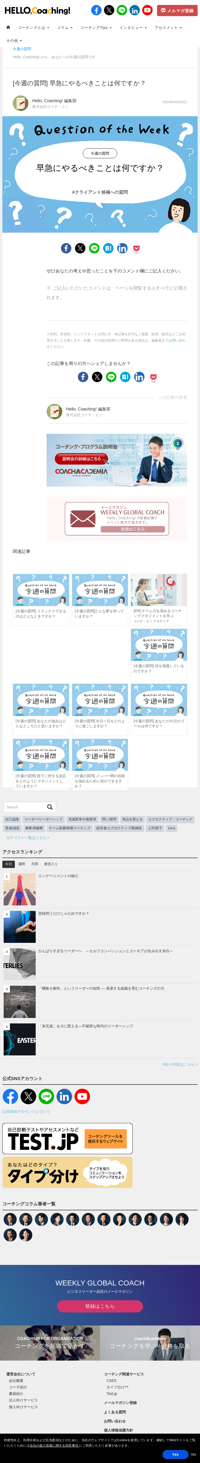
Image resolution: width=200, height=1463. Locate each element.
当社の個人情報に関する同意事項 (54, 1445)
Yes (175, 1454)
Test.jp (112, 1394)
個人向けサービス (23, 1407)
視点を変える (132, 819)
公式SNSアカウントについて (26, 1111)
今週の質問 (22, 49)
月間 (34, 864)
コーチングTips (96, 27)
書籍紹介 (16, 1394)
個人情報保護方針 (118, 1430)
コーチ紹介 (18, 1387)
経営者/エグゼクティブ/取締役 (119, 828)
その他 (14, 40)
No (193, 1454)
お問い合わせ (115, 1421)
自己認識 (12, 819)
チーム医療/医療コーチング (70, 828)
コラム (65, 27)
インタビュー (133, 27)
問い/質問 (109, 819)
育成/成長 (12, 828)
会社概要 (16, 1381)
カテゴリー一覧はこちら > (27, 837)
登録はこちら (100, 1306)
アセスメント (168, 27)
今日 (8, 864)
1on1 (171, 828)
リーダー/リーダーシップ (43, 819)
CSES (111, 1381)
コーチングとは (33, 27)
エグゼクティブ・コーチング (170, 819)
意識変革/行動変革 (82, 819)
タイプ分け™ (117, 1387)
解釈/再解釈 (34, 828)
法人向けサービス (23, 1400)
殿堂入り (51, 864)
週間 (21, 864)
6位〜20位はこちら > (180, 1064)
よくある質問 (115, 1412)
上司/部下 (155, 828)
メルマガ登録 (177, 10)
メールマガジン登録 (120, 1403)
